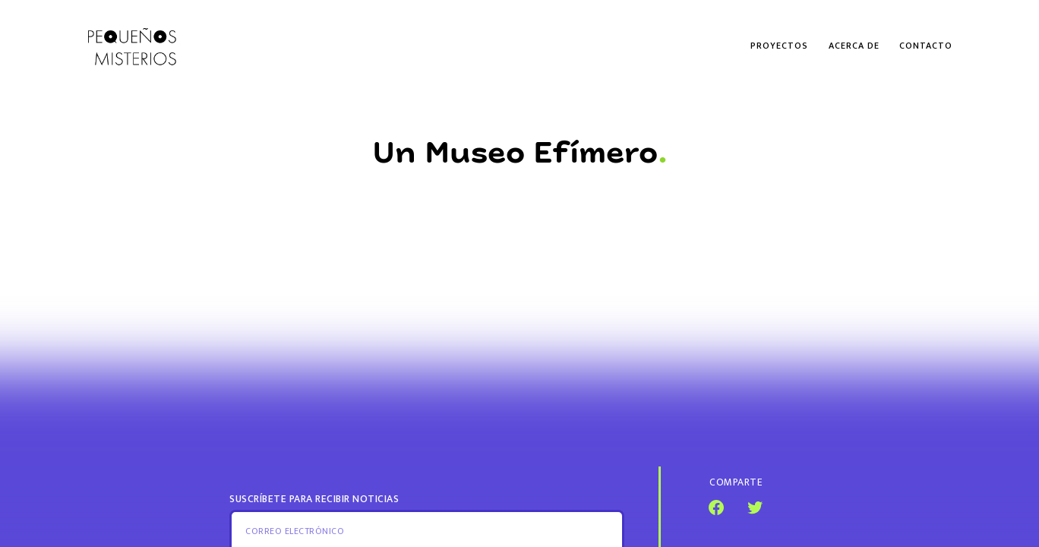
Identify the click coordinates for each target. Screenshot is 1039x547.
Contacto (925, 45)
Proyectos (779, 45)
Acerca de (854, 45)
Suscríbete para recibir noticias (314, 499)
